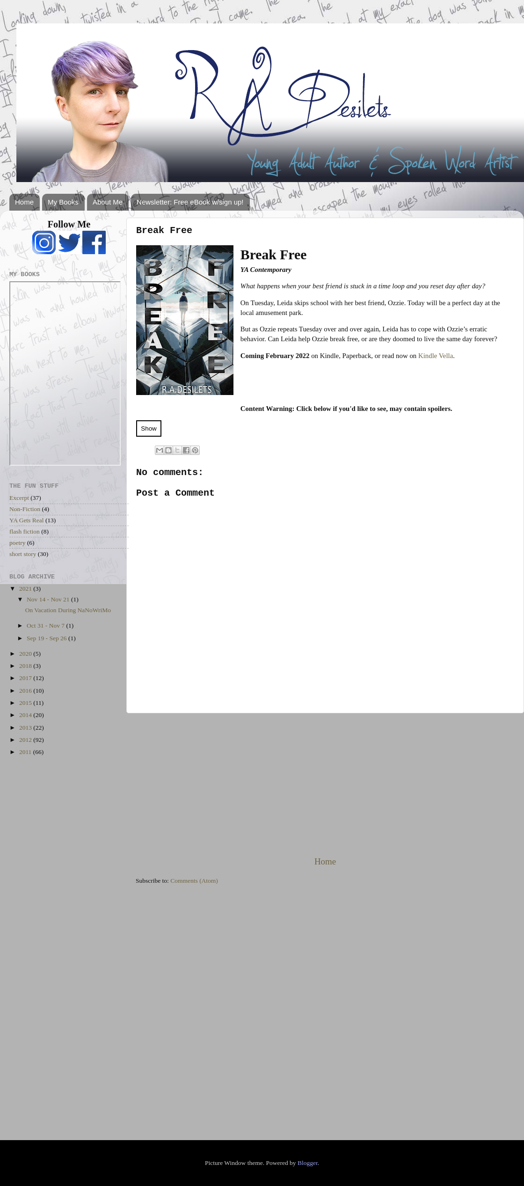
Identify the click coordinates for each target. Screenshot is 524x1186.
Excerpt (19, 497)
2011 (26, 751)
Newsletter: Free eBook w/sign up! (190, 202)
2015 (26, 702)
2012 (26, 739)
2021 (26, 588)
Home (24, 202)
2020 (26, 653)
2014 (26, 714)
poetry (17, 542)
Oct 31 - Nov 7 (46, 625)
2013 (26, 727)
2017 (26, 677)
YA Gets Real (26, 520)
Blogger (308, 1162)
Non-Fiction (24, 508)
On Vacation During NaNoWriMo (68, 610)
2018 (26, 665)
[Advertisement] (325, 784)
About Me (108, 202)
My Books (63, 202)
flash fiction (24, 531)
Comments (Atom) (194, 880)
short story (22, 553)
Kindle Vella (435, 355)
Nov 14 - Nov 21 (49, 599)
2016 (26, 690)
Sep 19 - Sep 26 (47, 638)
